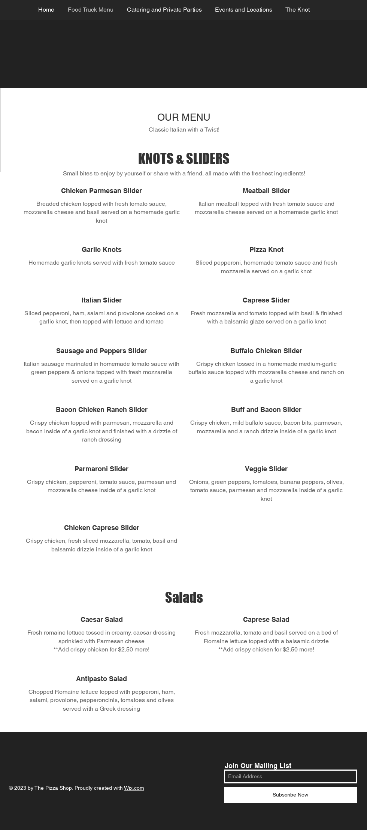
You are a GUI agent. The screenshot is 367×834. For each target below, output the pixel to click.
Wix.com (134, 788)
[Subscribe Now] (290, 795)
